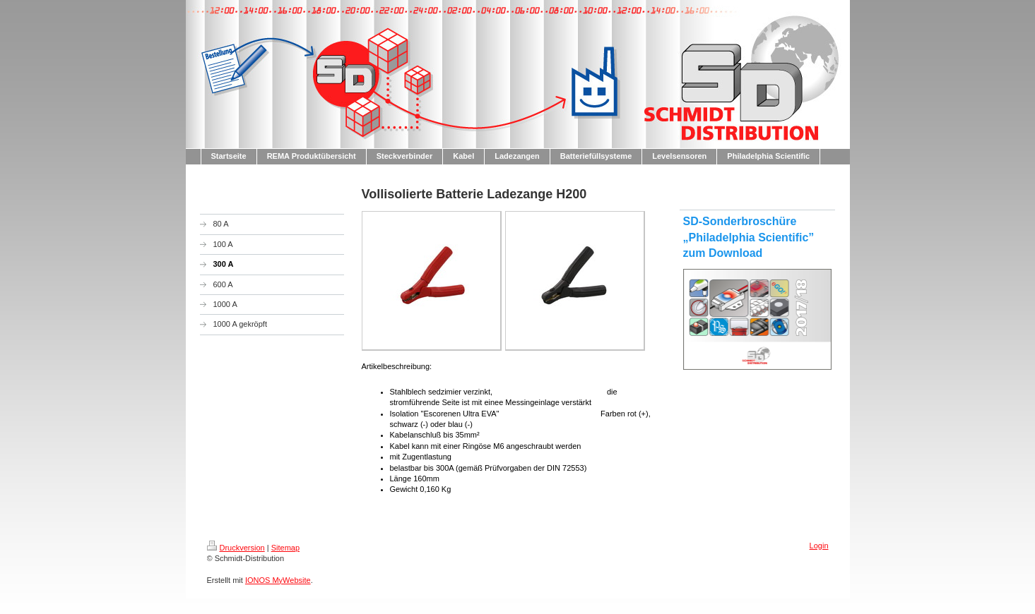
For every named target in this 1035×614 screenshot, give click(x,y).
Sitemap (285, 547)
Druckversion (236, 547)
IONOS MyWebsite (278, 580)
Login (819, 545)
